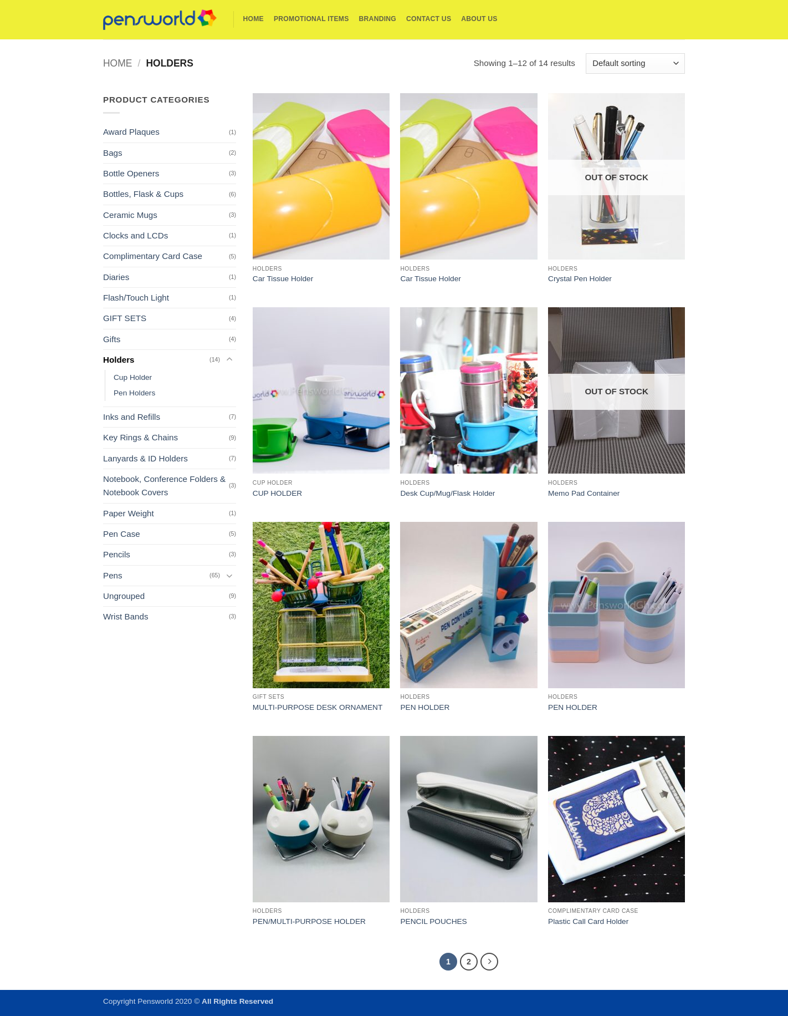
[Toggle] (229, 359)
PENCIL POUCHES (433, 921)
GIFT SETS (124, 318)
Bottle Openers (131, 173)
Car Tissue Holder (283, 279)
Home (253, 19)
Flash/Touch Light (136, 297)
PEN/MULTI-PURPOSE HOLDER (309, 921)
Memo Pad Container (584, 493)
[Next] (489, 962)
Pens (112, 575)
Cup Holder (133, 377)
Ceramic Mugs (130, 215)
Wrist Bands (126, 616)
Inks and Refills (131, 416)
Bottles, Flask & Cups (143, 194)
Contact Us (428, 19)
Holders (119, 359)
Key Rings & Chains (140, 437)
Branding (377, 19)
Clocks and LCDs (135, 235)
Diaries (116, 277)
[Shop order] (635, 63)
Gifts (111, 339)
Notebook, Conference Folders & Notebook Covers (164, 485)
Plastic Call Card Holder (588, 921)
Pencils (116, 554)
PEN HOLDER (424, 707)
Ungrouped (124, 596)
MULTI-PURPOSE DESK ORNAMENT (317, 707)
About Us (479, 19)
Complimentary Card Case (152, 256)
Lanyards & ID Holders (145, 458)
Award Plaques (131, 131)
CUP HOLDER (277, 493)
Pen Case (121, 534)
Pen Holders (134, 393)
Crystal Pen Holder (580, 279)
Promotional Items (311, 19)
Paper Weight (128, 513)
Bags (112, 153)
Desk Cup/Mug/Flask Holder (447, 493)
